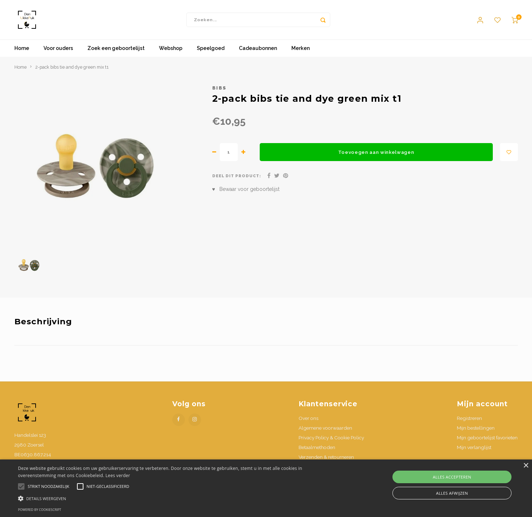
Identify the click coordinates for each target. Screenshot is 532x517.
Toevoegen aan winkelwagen (376, 152)
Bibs (219, 88)
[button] (179, 498)
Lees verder (117, 475)
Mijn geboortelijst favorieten (487, 437)
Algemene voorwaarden (325, 428)
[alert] (266, 488)
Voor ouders (58, 48)
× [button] (525, 465)
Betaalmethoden (317, 447)
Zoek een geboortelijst (116, 48)
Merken (300, 48)
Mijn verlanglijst (474, 447)
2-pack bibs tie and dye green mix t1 (72, 67)
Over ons (308, 418)
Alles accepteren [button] (452, 477)
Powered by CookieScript (39, 509)
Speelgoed (210, 48)
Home (21, 48)
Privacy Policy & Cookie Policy (331, 437)
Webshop (170, 48)
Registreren (469, 418)
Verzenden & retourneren (326, 457)
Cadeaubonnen (258, 48)
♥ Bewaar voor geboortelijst (245, 189)
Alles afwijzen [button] (452, 493)
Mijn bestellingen (476, 428)
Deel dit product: (237, 176)
